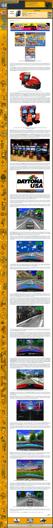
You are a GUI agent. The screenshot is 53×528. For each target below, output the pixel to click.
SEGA (15, 67)
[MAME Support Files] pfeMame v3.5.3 (33, 2)
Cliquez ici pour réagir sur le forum (38, 524)
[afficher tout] (34, 13)
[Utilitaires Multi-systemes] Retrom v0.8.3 (33, 3)
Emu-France (39, 1)
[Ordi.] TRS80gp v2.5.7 (31, 4)
